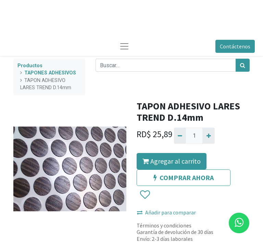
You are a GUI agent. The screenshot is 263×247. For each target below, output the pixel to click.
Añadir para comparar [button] (166, 212)
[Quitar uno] (180, 135)
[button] (144, 195)
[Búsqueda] (243, 65)
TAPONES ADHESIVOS (50, 73)
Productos (29, 66)
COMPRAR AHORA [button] (183, 177)
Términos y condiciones (164, 225)
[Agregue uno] (208, 135)
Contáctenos (235, 46)
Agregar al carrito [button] (171, 161)
